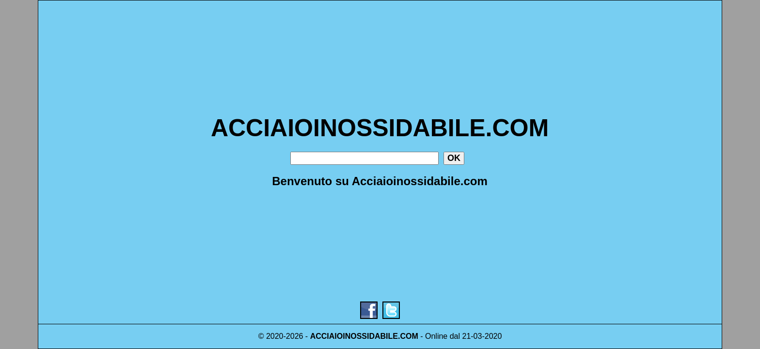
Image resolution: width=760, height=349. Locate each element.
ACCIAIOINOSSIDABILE (354, 336)
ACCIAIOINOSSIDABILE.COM (380, 128)
